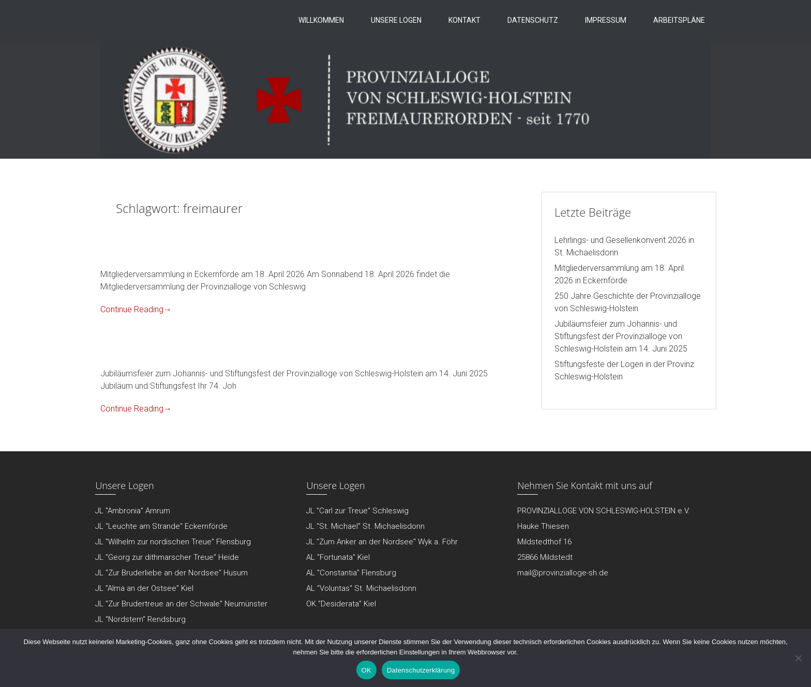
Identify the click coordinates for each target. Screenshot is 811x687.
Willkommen (321, 20)
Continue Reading (136, 309)
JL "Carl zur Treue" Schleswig (357, 510)
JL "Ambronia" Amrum (132, 510)
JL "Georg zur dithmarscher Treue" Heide (167, 557)
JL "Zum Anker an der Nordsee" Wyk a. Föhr (382, 541)
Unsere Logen (396, 20)
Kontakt (464, 20)
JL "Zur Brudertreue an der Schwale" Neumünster (181, 603)
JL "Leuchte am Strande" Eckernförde (161, 526)
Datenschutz (532, 20)
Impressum (605, 20)
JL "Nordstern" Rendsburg (140, 619)
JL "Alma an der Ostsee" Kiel (144, 588)
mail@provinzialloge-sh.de (562, 572)
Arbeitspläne (679, 20)
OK (366, 670)
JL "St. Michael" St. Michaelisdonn (365, 526)
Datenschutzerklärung (421, 670)
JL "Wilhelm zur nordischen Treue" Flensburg (173, 541)
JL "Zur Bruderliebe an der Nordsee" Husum (171, 572)
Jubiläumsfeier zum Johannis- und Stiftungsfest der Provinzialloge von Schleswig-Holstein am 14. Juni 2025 (620, 336)
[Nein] (798, 658)
